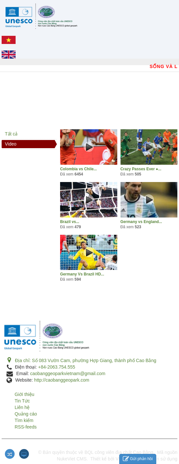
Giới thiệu (24, 394)
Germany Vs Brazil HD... (82, 274)
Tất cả (11, 133)
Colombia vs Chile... (78, 169)
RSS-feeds (26, 426)
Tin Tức (22, 400)
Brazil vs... (69, 221)
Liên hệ (22, 407)
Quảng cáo (26, 413)
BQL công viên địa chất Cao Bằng (118, 452)
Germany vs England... (141, 221)
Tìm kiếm (24, 420)
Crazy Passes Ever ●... (141, 169)
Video (11, 144)
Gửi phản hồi (138, 459)
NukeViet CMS (72, 458)
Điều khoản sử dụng (156, 458)
